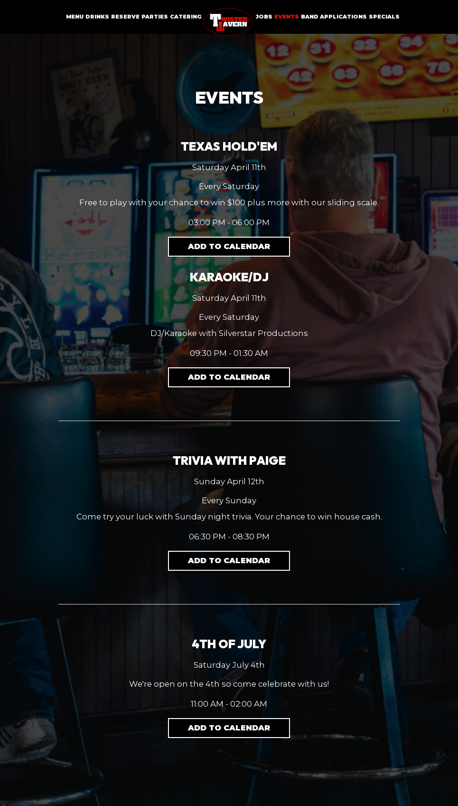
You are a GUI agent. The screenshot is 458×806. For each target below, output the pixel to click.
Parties (154, 16)
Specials (384, 16)
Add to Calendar (229, 246)
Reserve (125, 16)
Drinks (97, 16)
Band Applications (334, 16)
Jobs (264, 16)
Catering (186, 16)
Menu (75, 16)
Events (286, 16)
